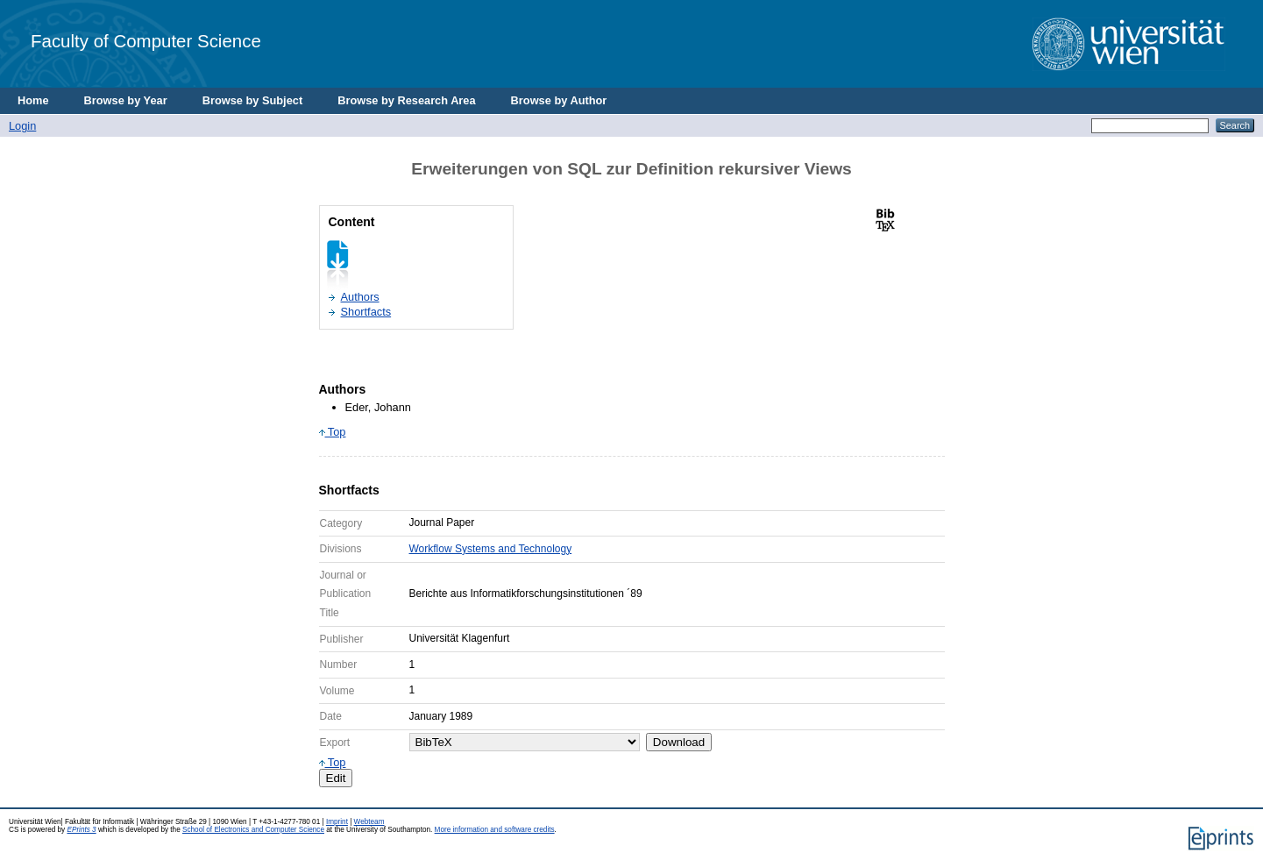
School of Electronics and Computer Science (253, 830)
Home (33, 100)
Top (332, 431)
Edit (336, 778)
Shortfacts (366, 311)
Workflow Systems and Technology (490, 549)
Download (679, 742)
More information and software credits (495, 830)
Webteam (369, 822)
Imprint (337, 822)
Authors (360, 296)
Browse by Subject (252, 100)
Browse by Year (125, 100)
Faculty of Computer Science (146, 41)
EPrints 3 (81, 830)
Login (22, 125)
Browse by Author (559, 100)
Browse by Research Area (406, 100)
